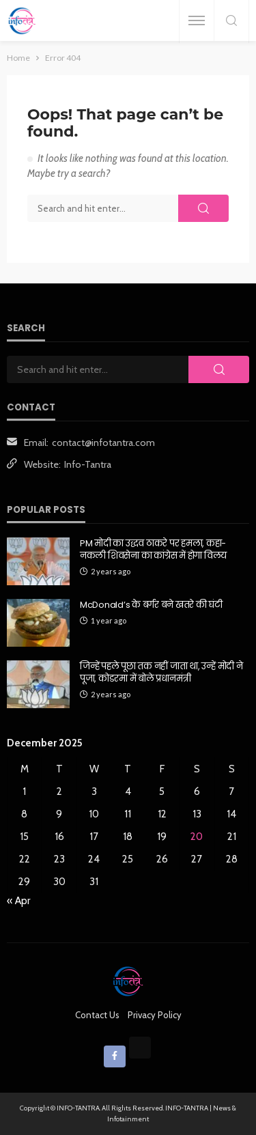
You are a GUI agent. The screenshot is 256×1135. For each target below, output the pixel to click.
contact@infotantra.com (103, 442)
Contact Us (97, 1014)
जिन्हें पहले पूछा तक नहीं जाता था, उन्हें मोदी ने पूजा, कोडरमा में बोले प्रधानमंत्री (161, 672)
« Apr (18, 901)
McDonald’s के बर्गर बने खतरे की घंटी (151, 605)
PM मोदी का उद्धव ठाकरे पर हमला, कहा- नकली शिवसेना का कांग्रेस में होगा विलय (153, 549)
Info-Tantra (87, 464)
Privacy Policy (155, 1014)
